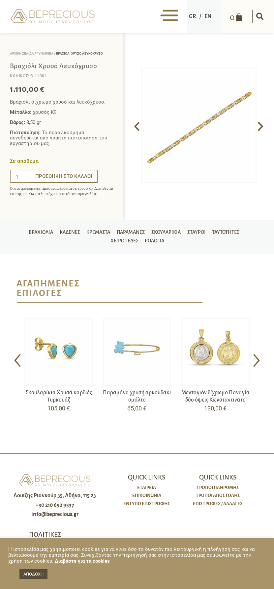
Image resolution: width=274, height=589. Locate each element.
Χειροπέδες (123, 244)
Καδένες (65, 233)
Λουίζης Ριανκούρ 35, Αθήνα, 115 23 (55, 499)
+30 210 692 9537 (55, 509)
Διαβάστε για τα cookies (82, 561)
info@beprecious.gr (54, 518)
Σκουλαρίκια (168, 233)
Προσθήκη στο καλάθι (63, 176)
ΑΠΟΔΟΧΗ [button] (33, 574)
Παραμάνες (130, 233)
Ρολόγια (155, 244)
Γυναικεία (45, 53)
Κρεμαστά (95, 233)
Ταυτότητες (231, 233)
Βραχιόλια (35, 233)
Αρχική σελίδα (22, 53)
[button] (259, 16)
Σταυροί (200, 233)
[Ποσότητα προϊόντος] (20, 176)
